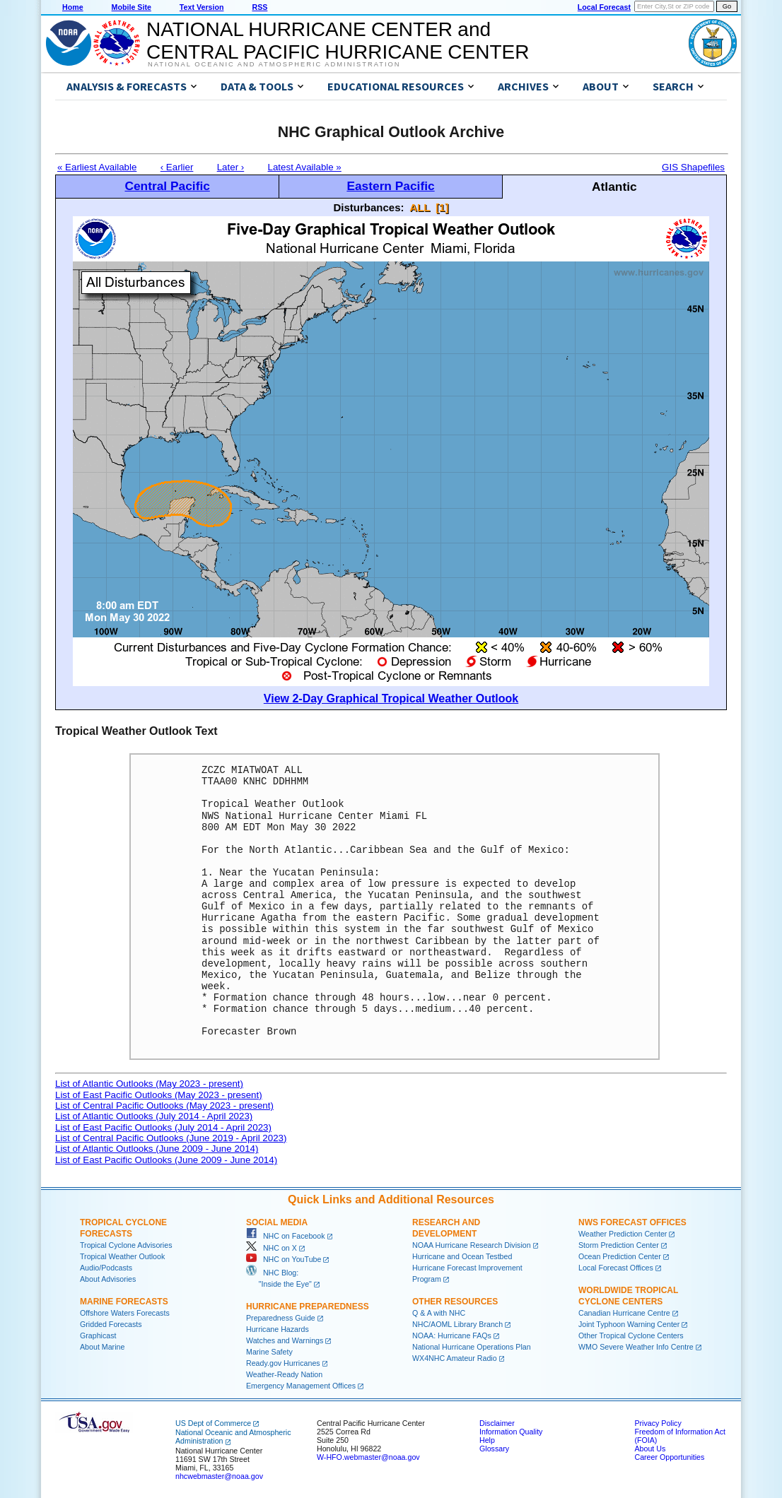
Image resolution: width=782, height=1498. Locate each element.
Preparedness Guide (280, 1318)
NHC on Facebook (285, 1236)
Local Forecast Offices (615, 1267)
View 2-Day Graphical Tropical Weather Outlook (391, 698)
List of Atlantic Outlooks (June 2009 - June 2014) (156, 1148)
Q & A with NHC (438, 1313)
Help (487, 1440)
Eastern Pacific (390, 186)
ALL (419, 207)
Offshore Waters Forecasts (125, 1313)
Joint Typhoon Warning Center (628, 1324)
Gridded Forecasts (111, 1324)
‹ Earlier (177, 167)
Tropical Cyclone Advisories (126, 1245)
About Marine (102, 1347)
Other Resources (455, 1302)
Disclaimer (497, 1423)
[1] (442, 207)
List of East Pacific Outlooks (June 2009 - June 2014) (166, 1160)
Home (72, 7)
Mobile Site (131, 7)
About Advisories (108, 1279)
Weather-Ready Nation (284, 1374)
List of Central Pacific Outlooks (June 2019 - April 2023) (170, 1138)
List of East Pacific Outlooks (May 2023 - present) (158, 1095)
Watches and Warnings (284, 1340)
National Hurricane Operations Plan (471, 1347)
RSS (259, 7)
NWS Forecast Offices (632, 1222)
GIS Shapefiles (693, 167)
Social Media (277, 1222)
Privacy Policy (657, 1423)
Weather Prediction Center (622, 1233)
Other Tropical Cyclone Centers (631, 1335)
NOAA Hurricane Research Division (471, 1245)
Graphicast (98, 1335)
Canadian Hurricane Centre (624, 1313)
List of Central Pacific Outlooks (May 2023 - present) (164, 1105)
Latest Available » (305, 167)
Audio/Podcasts (106, 1267)
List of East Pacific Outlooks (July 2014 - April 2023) (163, 1127)
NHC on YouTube (283, 1259)
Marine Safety (269, 1351)
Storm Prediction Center (618, 1245)
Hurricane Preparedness (307, 1306)
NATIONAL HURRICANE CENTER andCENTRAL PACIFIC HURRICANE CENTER (337, 40)
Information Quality (510, 1431)
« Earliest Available (96, 167)
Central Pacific (166, 186)
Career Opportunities (669, 1457)
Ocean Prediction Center (619, 1256)
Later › (231, 167)
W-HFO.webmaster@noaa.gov (368, 1457)
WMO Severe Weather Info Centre (636, 1347)
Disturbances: (369, 207)
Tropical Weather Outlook (122, 1256)
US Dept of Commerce (213, 1423)
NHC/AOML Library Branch (457, 1324)
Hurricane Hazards (277, 1329)
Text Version (202, 7)
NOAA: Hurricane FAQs (451, 1335)
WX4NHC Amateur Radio (454, 1358)
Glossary (494, 1448)
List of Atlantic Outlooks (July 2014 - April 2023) (153, 1116)
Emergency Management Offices (301, 1385)
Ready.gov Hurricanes (283, 1363)
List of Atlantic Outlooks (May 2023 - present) (149, 1083)
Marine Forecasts (124, 1302)
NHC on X (271, 1248)
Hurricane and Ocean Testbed (462, 1256)
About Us (649, 1448)
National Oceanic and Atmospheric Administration (274, 64)
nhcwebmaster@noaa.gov (219, 1476)
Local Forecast (604, 7)
